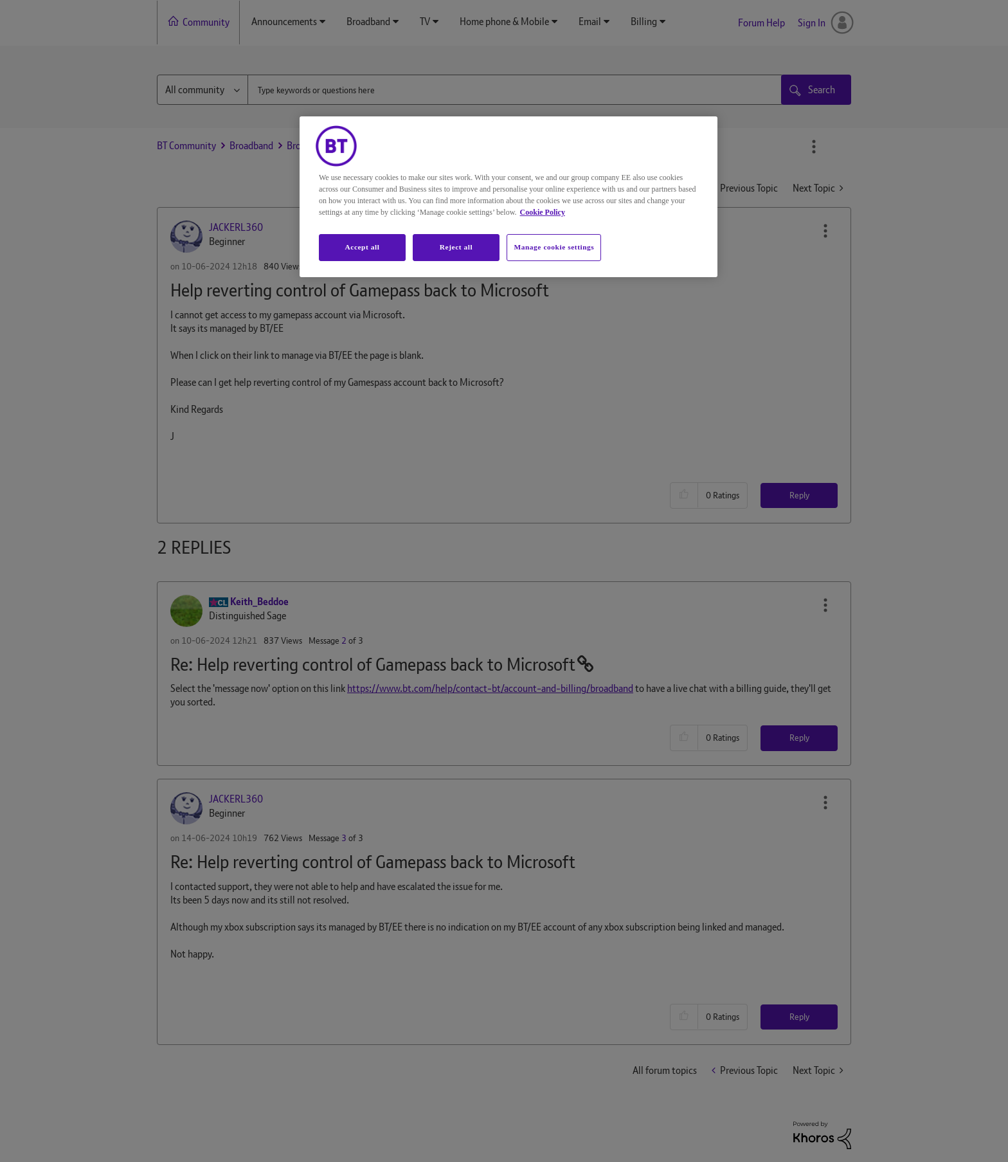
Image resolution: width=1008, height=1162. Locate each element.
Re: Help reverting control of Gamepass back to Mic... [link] (541, 145)
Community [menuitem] (206, 22)
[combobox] (516, 90)
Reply (799, 495)
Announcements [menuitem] (284, 21)
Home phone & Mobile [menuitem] (504, 21)
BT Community (186, 145)
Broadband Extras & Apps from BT (354, 145)
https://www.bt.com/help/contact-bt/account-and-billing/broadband (490, 688)
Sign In (811, 23)
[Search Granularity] (203, 89)
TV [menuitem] (425, 21)
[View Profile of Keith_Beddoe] (259, 601)
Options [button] (814, 146)
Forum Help (761, 23)
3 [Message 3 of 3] (343, 838)
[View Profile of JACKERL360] (236, 227)
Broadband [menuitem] (368, 21)
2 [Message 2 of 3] (343, 640)
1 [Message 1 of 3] (343, 266)
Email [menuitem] (590, 21)
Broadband (251, 145)
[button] (825, 231)
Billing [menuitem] (644, 21)
